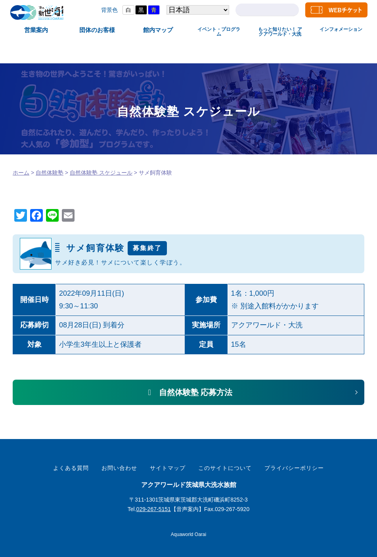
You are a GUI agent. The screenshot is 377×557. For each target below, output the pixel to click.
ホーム (21, 172)
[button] (188, 392)
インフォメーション (341, 29)
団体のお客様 (97, 30)
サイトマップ (168, 468)
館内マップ (158, 30)
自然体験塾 (49, 172)
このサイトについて (225, 468)
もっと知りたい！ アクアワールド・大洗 (280, 32)
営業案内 (36, 30)
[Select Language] (196, 10)
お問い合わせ (119, 468)
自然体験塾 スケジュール (101, 172)
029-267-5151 (153, 509)
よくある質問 (71, 468)
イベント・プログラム (218, 32)
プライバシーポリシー (294, 468)
